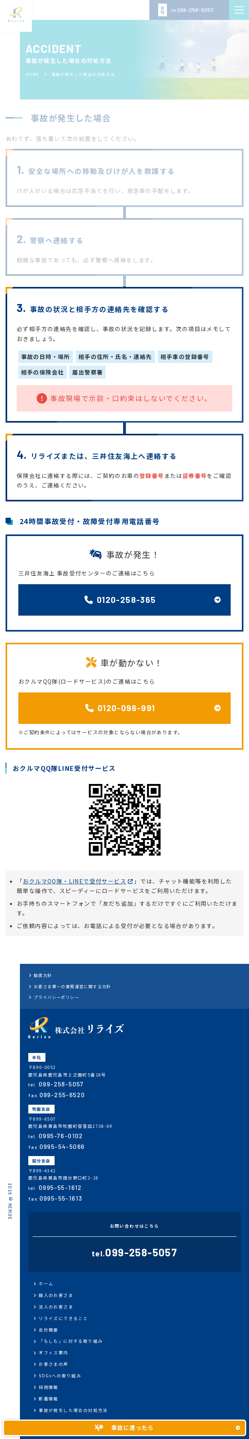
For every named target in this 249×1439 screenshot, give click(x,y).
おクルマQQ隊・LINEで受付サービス (74, 881)
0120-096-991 (120, 708)
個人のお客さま (56, 1295)
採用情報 (49, 1387)
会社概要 (49, 1330)
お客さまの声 (53, 1364)
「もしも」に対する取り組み (71, 1341)
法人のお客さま (56, 1307)
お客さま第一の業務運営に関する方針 (72, 986)
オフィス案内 (53, 1352)
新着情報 (49, 1399)
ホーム (46, 1284)
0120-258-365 (120, 599)
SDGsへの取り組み (60, 1376)
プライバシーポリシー (56, 997)
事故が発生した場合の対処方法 (73, 1410)
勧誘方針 (43, 975)
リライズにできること (63, 1318)
